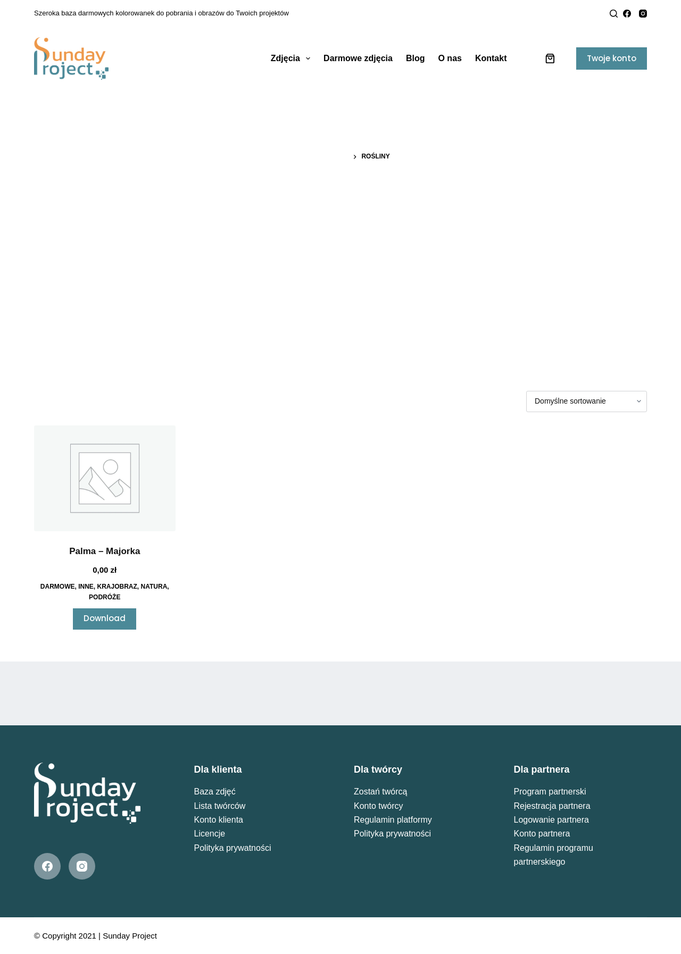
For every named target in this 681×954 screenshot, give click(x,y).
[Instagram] (643, 14)
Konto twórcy (378, 805)
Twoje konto (611, 58)
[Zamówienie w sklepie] (586, 401)
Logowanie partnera (551, 819)
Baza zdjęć (215, 791)
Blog (415, 58)
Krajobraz (117, 586)
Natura (154, 586)
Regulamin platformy (393, 819)
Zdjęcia (292, 58)
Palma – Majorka (104, 551)
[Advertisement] (340, 252)
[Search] (614, 14)
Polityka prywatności (232, 847)
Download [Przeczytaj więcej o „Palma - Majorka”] (105, 618)
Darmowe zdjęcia (358, 58)
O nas (449, 58)
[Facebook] (627, 14)
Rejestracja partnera (552, 805)
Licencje (210, 833)
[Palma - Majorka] (105, 478)
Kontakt (491, 58)
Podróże (104, 597)
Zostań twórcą (380, 791)
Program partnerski (550, 791)
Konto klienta (219, 819)
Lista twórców (220, 805)
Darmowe (57, 586)
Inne (86, 586)
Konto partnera (542, 833)
